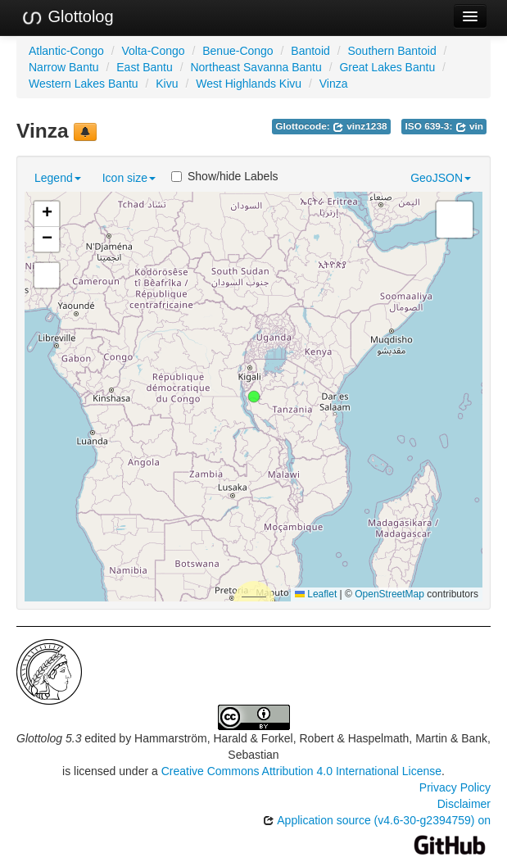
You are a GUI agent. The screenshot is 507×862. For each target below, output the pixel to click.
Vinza (333, 83)
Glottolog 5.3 (48, 738)
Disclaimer (464, 803)
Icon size (129, 177)
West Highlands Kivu (248, 83)
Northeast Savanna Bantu (255, 67)
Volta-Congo (153, 50)
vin (469, 126)
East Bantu (144, 67)
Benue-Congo (237, 50)
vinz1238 (360, 126)
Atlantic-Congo (66, 50)
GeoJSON (440, 177)
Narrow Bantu (64, 67)
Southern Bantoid (391, 50)
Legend (57, 177)
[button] (254, 396)
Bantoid (310, 50)
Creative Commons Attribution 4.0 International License (301, 771)
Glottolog (67, 17)
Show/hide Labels (224, 176)
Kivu (167, 83)
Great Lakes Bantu (387, 67)
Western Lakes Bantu (83, 83)
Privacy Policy (455, 787)
